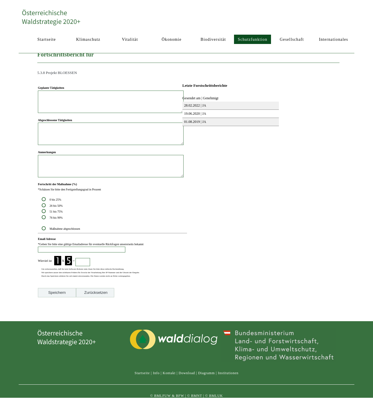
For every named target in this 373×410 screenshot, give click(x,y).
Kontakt (169, 378)
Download (187, 378)
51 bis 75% (57, 224)
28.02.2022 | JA (194, 105)
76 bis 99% (56, 230)
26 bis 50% (57, 218)
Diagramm (206, 378)
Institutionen (228, 378)
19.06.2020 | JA (194, 114)
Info (156, 378)
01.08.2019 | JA (194, 122)
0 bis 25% (56, 212)
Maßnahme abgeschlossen (65, 241)
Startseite (142, 378)
